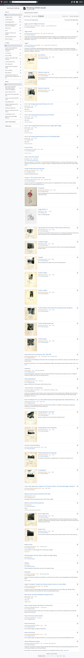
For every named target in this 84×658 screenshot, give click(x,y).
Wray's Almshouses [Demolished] (33, 616)
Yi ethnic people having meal (45, 323)
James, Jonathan (13, 70)
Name (6, 81)
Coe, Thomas (13, 53)
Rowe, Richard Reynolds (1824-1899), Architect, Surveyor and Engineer (13, 88)
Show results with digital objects (71, 19)
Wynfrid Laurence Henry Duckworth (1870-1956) (37, 494)
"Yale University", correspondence (33, 388)
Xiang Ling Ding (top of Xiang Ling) (47, 453)
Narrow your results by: (13, 8)
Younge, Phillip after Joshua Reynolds (34, 168)
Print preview (27, 16)
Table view (41, 16)
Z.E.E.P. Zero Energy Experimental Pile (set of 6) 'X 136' (38, 104)
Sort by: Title (65, 16)
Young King (41, 188)
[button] (72, 2)
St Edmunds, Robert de (13, 108)
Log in (80, 1)
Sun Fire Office (13, 56)
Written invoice (28, 544)
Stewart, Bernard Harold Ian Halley (13, 67)
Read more (33, 39)
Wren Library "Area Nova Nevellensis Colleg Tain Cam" (39, 594)
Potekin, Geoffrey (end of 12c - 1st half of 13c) (13, 105)
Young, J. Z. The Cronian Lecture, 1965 (34, 177)
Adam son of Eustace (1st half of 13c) (13, 111)
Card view (34, 16)
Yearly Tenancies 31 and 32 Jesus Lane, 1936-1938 (37, 354)
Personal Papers (13, 20)
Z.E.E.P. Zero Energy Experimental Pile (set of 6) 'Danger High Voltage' (42, 125)
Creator (7, 43)
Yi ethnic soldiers (42, 272)
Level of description (10, 122)
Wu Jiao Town (41, 529)
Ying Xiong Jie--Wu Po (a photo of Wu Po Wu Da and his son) (54, 227)
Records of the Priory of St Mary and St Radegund (13, 25)
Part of (7, 12)
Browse (5, 1)
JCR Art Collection (13, 39)
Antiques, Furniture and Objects (13, 33)
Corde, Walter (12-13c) (13, 114)
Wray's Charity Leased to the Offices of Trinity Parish (38, 605)
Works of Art (13, 28)
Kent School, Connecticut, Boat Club (13, 95)
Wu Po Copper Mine (43, 513)
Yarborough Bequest (30, 379)
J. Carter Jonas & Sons (13, 62)
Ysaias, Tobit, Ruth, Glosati (31, 157)
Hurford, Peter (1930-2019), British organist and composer (13, 49)
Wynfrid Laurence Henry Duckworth (34, 503)
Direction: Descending (74, 16)
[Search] (24, 2)
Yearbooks (27, 368)
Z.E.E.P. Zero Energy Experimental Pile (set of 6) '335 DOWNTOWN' (42, 136)
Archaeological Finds (13, 22)
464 (60, 656)
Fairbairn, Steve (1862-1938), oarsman (13, 58)
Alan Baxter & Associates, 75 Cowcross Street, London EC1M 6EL (13, 76)
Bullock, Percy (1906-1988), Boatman (13, 117)
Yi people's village (42, 241)
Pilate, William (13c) (13, 102)
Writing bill (27, 572)
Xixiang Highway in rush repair (46, 412)
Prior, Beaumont (13, 64)
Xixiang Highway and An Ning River (47, 427)
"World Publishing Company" (32, 641)
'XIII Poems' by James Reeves (32, 445)
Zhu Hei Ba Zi (41, 55)
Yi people (40, 257)
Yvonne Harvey (28, 147)
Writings (26, 563)
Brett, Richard (13, 73)
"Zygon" (26, 43)
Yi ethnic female (42, 339)
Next (64, 656)
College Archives (13, 17)
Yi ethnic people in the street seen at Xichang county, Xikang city (55, 308)
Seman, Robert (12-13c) (13, 92)
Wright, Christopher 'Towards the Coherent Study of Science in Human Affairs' (45, 584)
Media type (8, 126)
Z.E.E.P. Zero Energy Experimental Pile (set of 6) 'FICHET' (39, 115)
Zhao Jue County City (43, 72)
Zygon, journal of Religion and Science (34, 24)
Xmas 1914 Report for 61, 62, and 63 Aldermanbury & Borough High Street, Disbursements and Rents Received (50, 399)
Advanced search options (31, 12)
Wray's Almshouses (29, 623)
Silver (13, 31)
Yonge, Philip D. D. (43, 209)
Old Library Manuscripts (13, 37)
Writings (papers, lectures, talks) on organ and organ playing (40, 555)
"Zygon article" (28, 31)
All (5, 14)
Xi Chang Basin (42, 470)
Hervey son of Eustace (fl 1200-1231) (13, 98)
